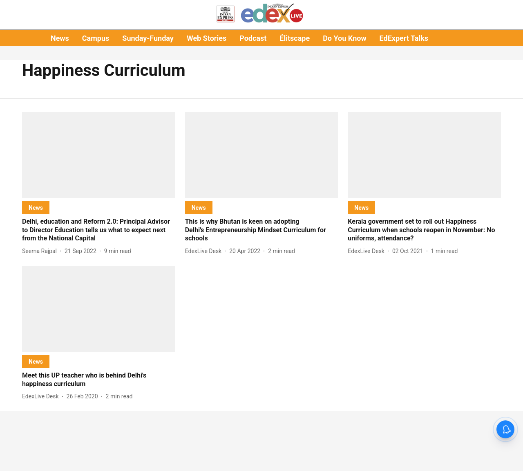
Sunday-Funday (148, 38)
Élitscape (294, 38)
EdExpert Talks (404, 38)
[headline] (98, 230)
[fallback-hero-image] (98, 155)
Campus (95, 38)
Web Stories (206, 38)
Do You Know (344, 38)
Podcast (252, 38)
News (60, 38)
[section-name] (35, 207)
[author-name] (41, 251)
